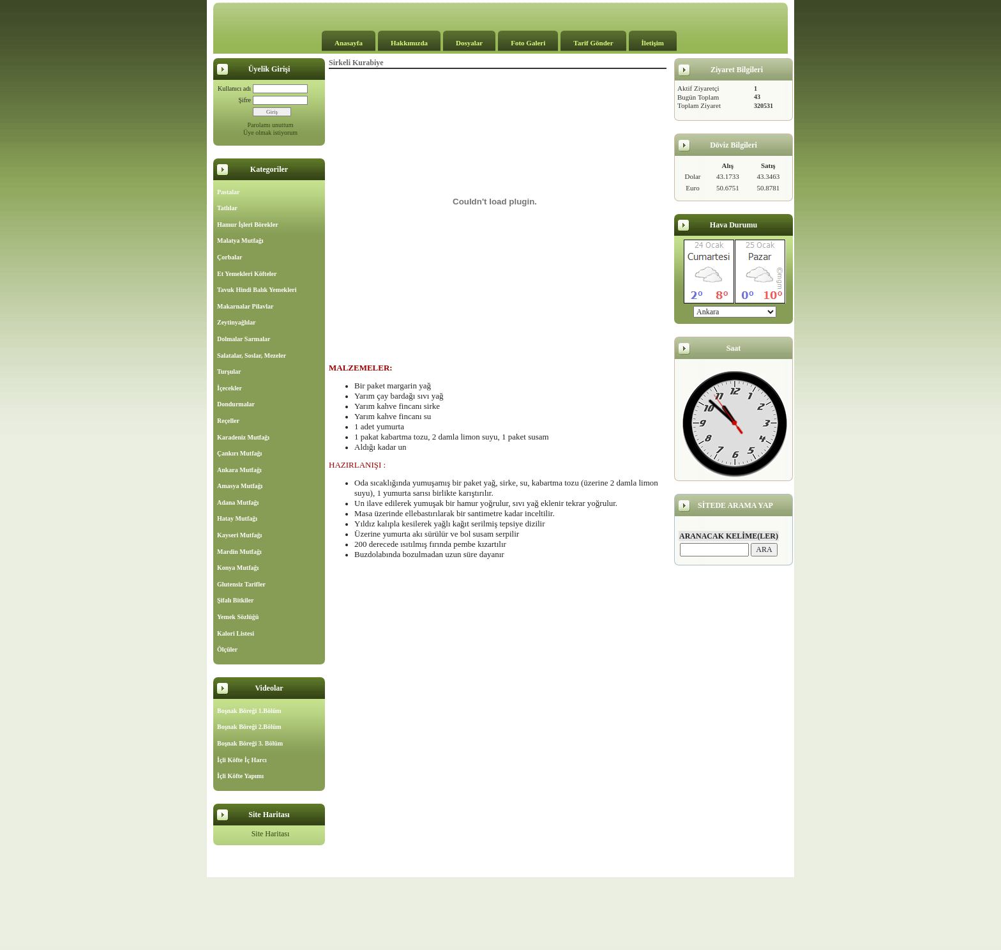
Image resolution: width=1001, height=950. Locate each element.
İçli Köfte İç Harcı (242, 759)
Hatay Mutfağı (237, 518)
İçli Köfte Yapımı (240, 775)
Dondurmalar (236, 404)
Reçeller (228, 420)
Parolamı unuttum (271, 124)
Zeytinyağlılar (236, 322)
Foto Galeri (528, 43)
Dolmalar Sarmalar (243, 338)
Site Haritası (271, 833)
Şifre (245, 99)
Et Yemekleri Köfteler (246, 273)
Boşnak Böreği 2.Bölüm (249, 726)
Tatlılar (227, 207)
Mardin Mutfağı (239, 551)
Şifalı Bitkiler (235, 600)
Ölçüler (227, 649)
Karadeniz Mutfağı (243, 437)
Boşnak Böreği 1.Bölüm (249, 710)
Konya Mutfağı (238, 567)
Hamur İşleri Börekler (247, 224)
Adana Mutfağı (238, 502)
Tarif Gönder (593, 43)
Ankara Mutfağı (239, 469)
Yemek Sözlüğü (238, 616)
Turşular (229, 371)
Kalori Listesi (235, 633)
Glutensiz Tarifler (241, 584)
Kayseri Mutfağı (239, 535)
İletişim (653, 43)
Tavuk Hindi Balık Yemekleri (257, 289)
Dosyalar (469, 43)
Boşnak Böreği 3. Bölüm (250, 743)
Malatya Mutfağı (240, 240)
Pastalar (228, 191)
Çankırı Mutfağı (239, 453)
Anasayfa (349, 43)
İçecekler (229, 388)
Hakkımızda (409, 43)
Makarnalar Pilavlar (245, 306)
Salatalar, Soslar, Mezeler (251, 355)
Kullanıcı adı (234, 88)
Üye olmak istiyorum (270, 132)
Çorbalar (229, 257)
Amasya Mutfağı (239, 485)
